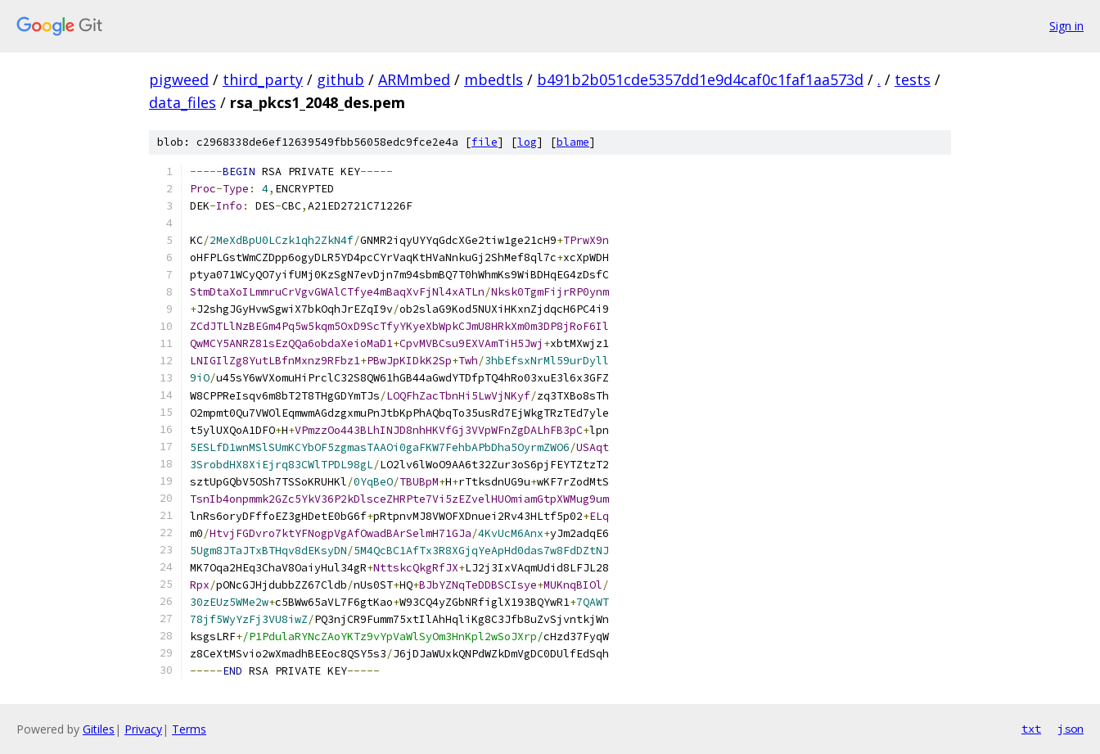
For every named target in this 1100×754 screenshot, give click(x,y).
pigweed (179, 79)
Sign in (1066, 26)
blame (573, 142)
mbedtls (493, 79)
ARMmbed (414, 79)
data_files (182, 102)
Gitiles (99, 729)
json (1070, 728)
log (527, 142)
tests (913, 79)
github (340, 79)
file (484, 142)
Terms (189, 729)
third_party (263, 79)
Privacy (143, 729)
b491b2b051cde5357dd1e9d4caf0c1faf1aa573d (700, 79)
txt (1031, 728)
